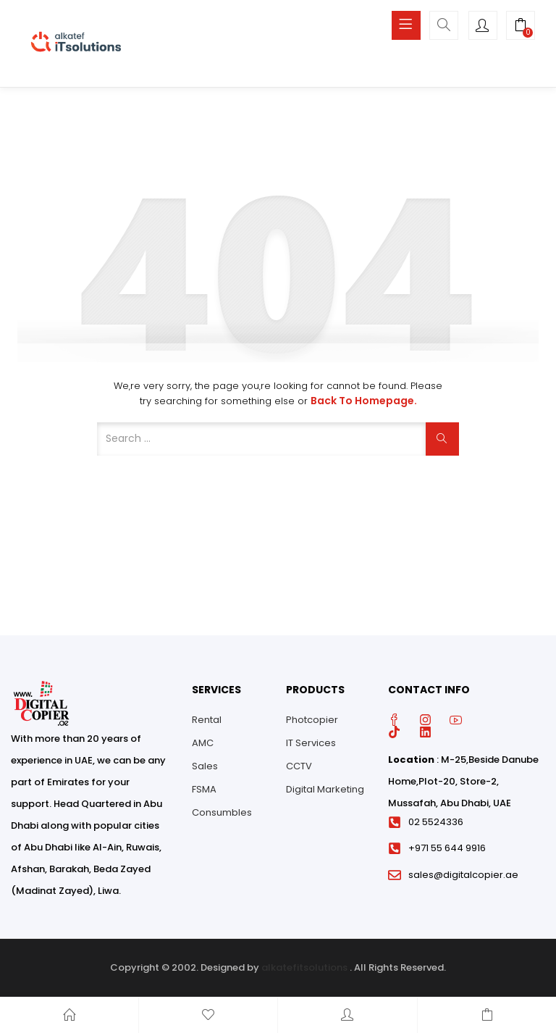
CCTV (299, 766)
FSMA (204, 789)
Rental (207, 720)
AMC (203, 743)
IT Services (311, 743)
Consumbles (222, 812)
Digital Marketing (325, 789)
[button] (520, 27)
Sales (205, 766)
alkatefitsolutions (304, 967)
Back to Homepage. (364, 400)
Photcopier (312, 720)
